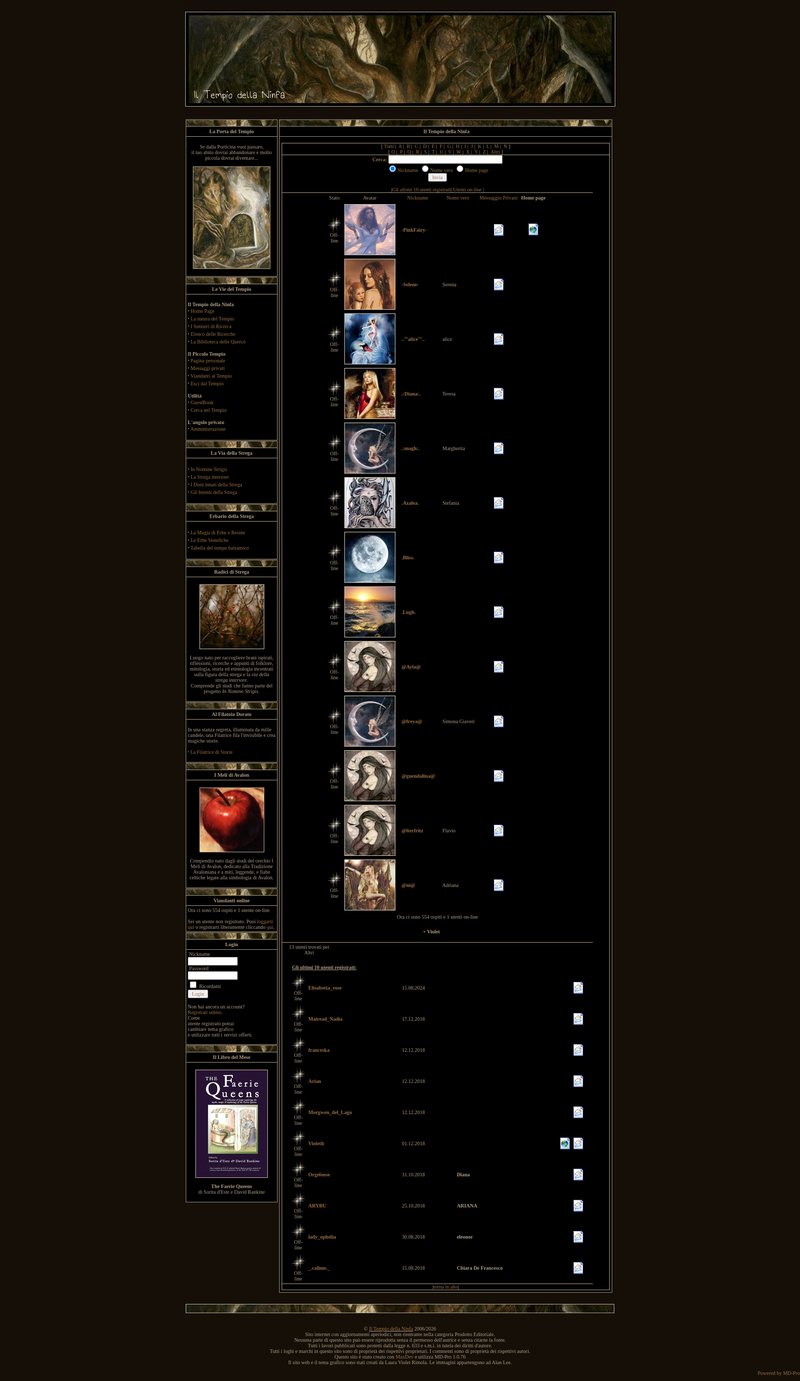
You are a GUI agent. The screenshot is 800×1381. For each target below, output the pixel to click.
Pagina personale (208, 360)
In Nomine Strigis (209, 469)
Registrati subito (204, 1012)
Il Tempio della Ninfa (391, 1328)
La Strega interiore (210, 477)
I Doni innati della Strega (216, 484)
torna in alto (445, 1287)
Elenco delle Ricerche (213, 334)
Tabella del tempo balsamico (219, 548)
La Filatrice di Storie (211, 752)
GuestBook (202, 402)
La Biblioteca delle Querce (218, 341)
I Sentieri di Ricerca (211, 326)
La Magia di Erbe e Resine (218, 532)
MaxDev (404, 1357)
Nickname (417, 198)
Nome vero (457, 198)
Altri (495, 152)
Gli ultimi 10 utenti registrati (421, 189)
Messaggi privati (208, 368)
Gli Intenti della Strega (214, 492)
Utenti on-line (467, 189)
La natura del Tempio (212, 319)
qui (270, 927)
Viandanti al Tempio (211, 376)
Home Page (202, 311)
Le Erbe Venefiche (210, 540)
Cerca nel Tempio (209, 410)
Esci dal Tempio (207, 383)
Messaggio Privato (499, 198)
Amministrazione (208, 429)
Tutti (389, 146)
